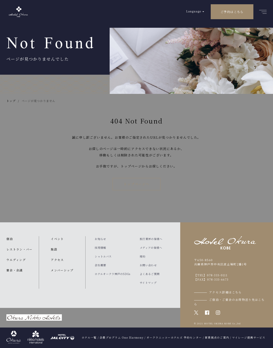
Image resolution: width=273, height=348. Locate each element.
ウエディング (16, 260)
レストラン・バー (19, 249)
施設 (54, 249)
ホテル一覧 (89, 337)
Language (193, 11)
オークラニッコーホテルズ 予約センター (174, 337)
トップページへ (136, 184)
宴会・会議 (14, 270)
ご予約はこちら (232, 12)
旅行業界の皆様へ (151, 239)
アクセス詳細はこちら (225, 292)
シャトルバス (103, 256)
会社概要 (100, 265)
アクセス (57, 260)
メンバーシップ (62, 270)
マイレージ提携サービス (249, 337)
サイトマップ (148, 283)
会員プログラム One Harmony (122, 337)
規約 (142, 256)
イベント (57, 239)
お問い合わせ (148, 265)
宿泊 (9, 239)
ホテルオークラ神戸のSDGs (112, 274)
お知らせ (100, 239)
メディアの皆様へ (151, 248)
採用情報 (100, 248)
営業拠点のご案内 (217, 337)
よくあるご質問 (150, 274)
